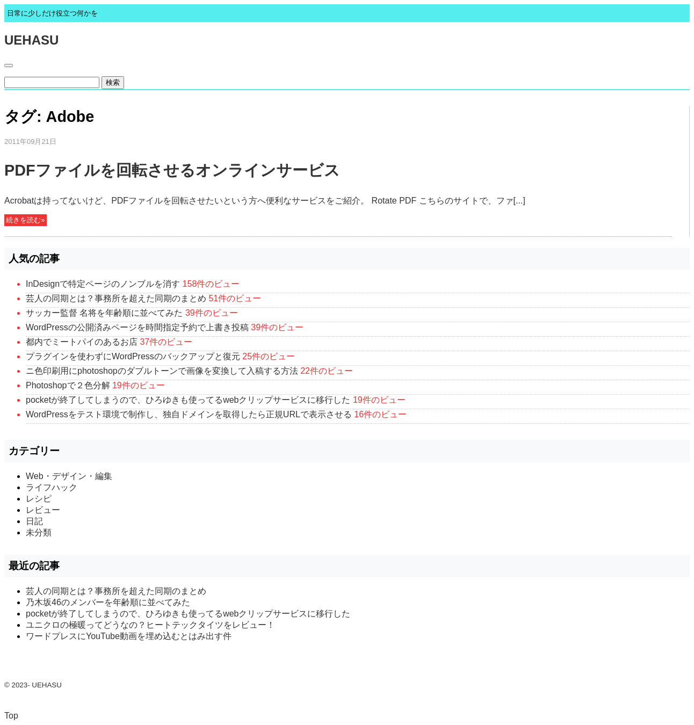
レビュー (43, 509)
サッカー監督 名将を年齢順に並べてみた (104, 312)
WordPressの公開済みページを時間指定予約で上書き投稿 (137, 327)
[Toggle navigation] (8, 65)
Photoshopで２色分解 (68, 385)
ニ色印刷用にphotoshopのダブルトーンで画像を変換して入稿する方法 (162, 370)
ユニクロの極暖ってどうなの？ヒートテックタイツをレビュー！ (150, 624)
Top (11, 715)
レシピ (39, 498)
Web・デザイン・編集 (69, 476)
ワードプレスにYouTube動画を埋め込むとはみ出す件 (129, 636)
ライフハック (51, 487)
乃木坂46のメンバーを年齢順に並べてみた (108, 602)
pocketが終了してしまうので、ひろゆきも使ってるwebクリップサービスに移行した (188, 399)
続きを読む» (25, 220)
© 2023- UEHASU (33, 685)
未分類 (39, 532)
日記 (34, 521)
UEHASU (31, 40)
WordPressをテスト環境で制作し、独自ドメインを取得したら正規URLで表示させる (189, 414)
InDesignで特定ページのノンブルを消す (103, 283)
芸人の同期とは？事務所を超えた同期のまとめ (116, 298)
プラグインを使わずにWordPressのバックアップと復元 (133, 356)
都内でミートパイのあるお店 (82, 341)
